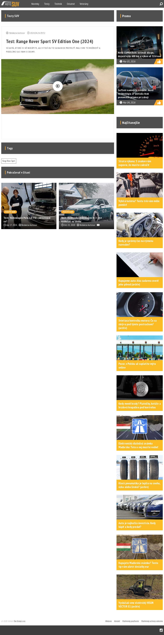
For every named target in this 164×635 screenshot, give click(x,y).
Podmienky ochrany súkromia (152, 621)
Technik (58, 4)
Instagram (161, 630)
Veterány (84, 4)
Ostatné (71, 4)
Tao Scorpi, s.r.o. (19, 621)
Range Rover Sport (8, 161)
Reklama (108, 621)
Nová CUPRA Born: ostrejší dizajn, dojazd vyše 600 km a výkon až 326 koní (139, 54)
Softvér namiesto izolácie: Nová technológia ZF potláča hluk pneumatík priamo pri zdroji (135, 93)
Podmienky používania (130, 621)
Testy (46, 4)
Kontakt (117, 621)
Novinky (35, 4)
